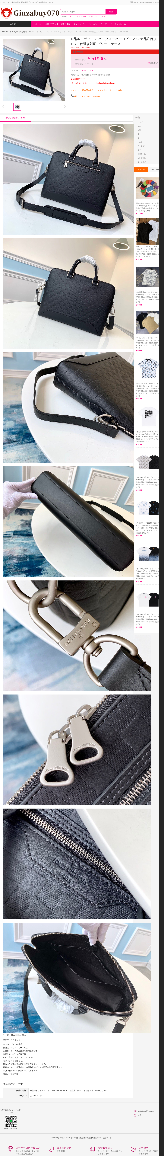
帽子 (139, 150)
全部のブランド (52, 24)
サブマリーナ (94, 16)
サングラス (142, 158)
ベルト (140, 142)
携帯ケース (142, 154)
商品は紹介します (15, 118)
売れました (153, 63)
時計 (139, 130)
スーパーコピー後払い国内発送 (13, 31)
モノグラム (74, 16)
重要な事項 (65, 24)
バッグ (32, 31)
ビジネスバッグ (43, 31)
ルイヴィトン (79, 24)
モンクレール (120, 24)
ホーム (38, 24)
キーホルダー (142, 162)
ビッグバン (83, 16)
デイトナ (103, 16)
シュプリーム (106, 24)
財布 (139, 126)
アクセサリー (142, 146)
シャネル (93, 24)
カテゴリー (20, 24)
